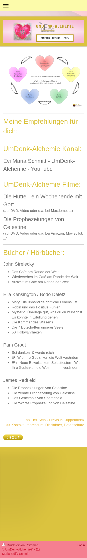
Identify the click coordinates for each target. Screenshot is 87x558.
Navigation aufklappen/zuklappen (43, 5)
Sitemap (32, 545)
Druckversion (13, 545)
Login (81, 545)
